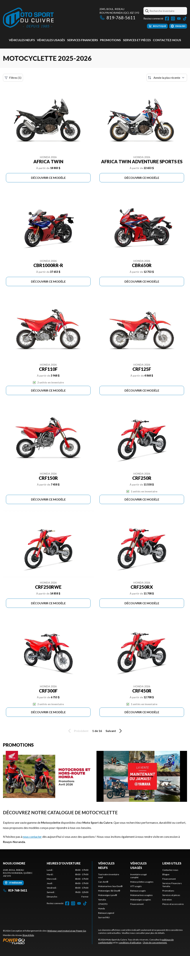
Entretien (167, 899)
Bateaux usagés (138, 890)
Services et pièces (137, 40)
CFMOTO (103, 904)
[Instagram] (173, 18)
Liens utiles (171, 863)
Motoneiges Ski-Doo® (109, 890)
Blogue (165, 874)
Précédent (78, 731)
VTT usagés (136, 886)
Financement (137, 904)
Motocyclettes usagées (141, 881)
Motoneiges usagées (140, 899)
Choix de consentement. (155, 942)
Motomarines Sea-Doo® (110, 886)
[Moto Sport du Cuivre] (28, 17)
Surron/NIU (104, 917)
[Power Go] (44, 941)
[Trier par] (167, 78)
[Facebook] (167, 18)
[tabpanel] (67, 883)
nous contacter (32, 836)
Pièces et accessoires (173, 904)
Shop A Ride (28, 935)
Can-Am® (103, 881)
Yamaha (102, 899)
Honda (101, 908)
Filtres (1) (13, 77)
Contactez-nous (167, 40)
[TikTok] (185, 18)
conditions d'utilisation (130, 942)
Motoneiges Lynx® (107, 895)
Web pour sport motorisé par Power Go (66, 930)
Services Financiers (82, 40)
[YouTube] (179, 18)
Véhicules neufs (22, 40)
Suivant (114, 731)
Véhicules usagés (51, 40)
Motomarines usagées (141, 895)
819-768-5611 (117, 17)
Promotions (110, 40)
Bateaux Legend (106, 913)
